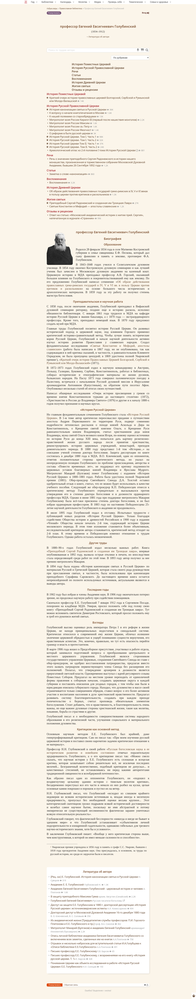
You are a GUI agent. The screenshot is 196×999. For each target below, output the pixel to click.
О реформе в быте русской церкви (70, 133)
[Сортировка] (130, 57)
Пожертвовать (54, 13)
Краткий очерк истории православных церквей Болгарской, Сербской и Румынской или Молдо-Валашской (99, 99)
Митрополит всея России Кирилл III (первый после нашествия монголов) (93, 119)
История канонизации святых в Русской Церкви (78, 109)
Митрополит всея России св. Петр (69, 126)
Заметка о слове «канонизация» (68, 174)
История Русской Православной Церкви (98, 68)
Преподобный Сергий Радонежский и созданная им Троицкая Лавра (90, 203)
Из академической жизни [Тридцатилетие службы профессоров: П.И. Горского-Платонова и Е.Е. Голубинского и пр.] (98, 922)
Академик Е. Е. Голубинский (76, 884)
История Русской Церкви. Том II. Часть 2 (73, 147)
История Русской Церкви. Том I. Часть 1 (73, 136)
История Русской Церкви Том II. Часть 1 (73, 143)
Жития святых (81, 86)
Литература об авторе (98, 36)
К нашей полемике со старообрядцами (73, 116)
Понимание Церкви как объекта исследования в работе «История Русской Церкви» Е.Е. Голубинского (95, 964)
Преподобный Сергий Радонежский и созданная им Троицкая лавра (92, 551)
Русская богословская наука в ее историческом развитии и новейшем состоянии (98, 751)
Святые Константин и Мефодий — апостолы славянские (83, 206)
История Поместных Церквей (91, 64)
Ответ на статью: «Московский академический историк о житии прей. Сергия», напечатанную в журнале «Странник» (96, 216)
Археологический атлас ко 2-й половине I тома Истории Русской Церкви (93, 150)
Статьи (76, 75)
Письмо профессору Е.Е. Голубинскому (80, 951)
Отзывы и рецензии (85, 89)
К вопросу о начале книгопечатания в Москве (77, 113)
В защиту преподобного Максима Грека (90, 896)
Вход (145, 13)
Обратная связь (71, 985)
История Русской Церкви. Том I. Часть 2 (73, 140)
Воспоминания (82, 79)
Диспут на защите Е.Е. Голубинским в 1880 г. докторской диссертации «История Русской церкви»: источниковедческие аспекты (98, 906)
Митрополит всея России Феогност (70, 130)
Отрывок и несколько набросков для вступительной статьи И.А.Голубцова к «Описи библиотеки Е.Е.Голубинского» (96, 945)
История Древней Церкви (89, 82)
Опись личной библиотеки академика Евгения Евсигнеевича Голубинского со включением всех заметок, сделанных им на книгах (97, 937)
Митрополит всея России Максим (69, 123)
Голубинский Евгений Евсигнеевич (88, 900)
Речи (75, 71)
